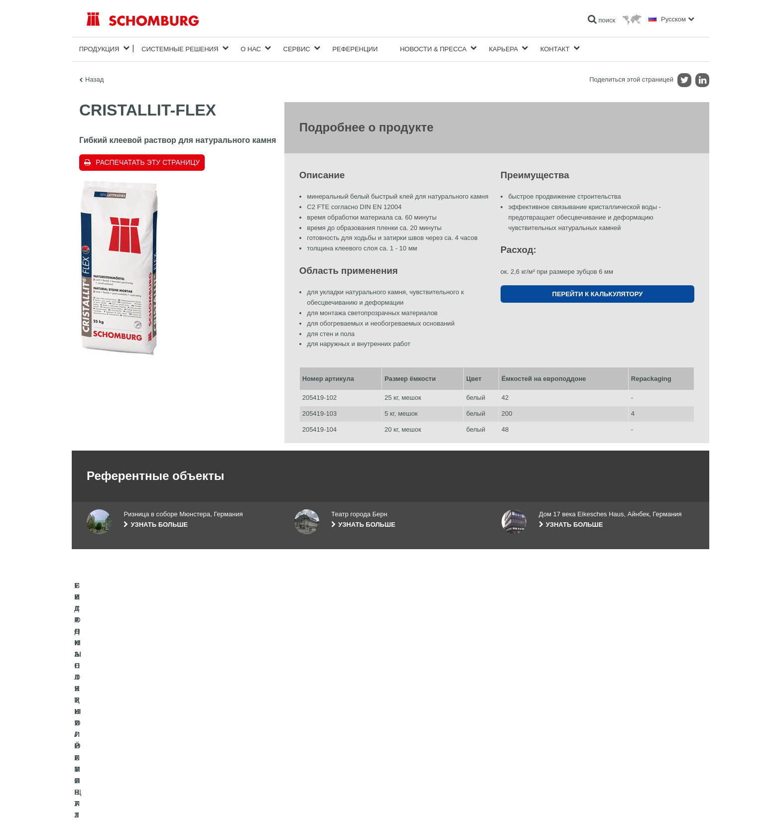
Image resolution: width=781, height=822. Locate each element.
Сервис (296, 48)
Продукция (99, 48)
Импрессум (128, 803)
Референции (355, 48)
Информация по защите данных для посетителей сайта (214, 803)
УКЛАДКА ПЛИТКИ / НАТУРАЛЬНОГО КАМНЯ (150, 735)
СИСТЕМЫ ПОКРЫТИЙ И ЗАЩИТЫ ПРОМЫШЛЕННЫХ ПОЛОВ (176, 750)
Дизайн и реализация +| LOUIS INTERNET (650, 803)
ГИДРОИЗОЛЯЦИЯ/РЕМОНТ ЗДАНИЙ (140, 720)
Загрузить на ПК (316, 735)
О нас (251, 48)
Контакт (555, 48)
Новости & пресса (433, 48)
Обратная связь (316, 750)
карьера (503, 48)
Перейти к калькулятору (597, 292)
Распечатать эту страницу (148, 160)
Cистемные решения (179, 48)
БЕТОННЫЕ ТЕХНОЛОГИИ (125, 765)
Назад (94, 77)
